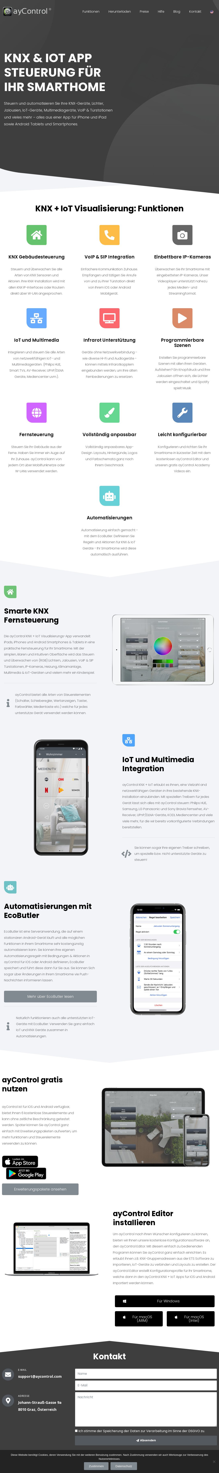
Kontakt (195, 11)
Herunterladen (119, 11)
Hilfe (161, 11)
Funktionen (91, 11)
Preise (144, 11)
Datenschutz (123, 1466)
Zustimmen (96, 1466)
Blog (176, 11)
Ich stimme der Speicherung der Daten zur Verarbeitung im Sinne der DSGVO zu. (141, 1431)
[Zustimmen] (214, 1462)
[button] (50, 996)
